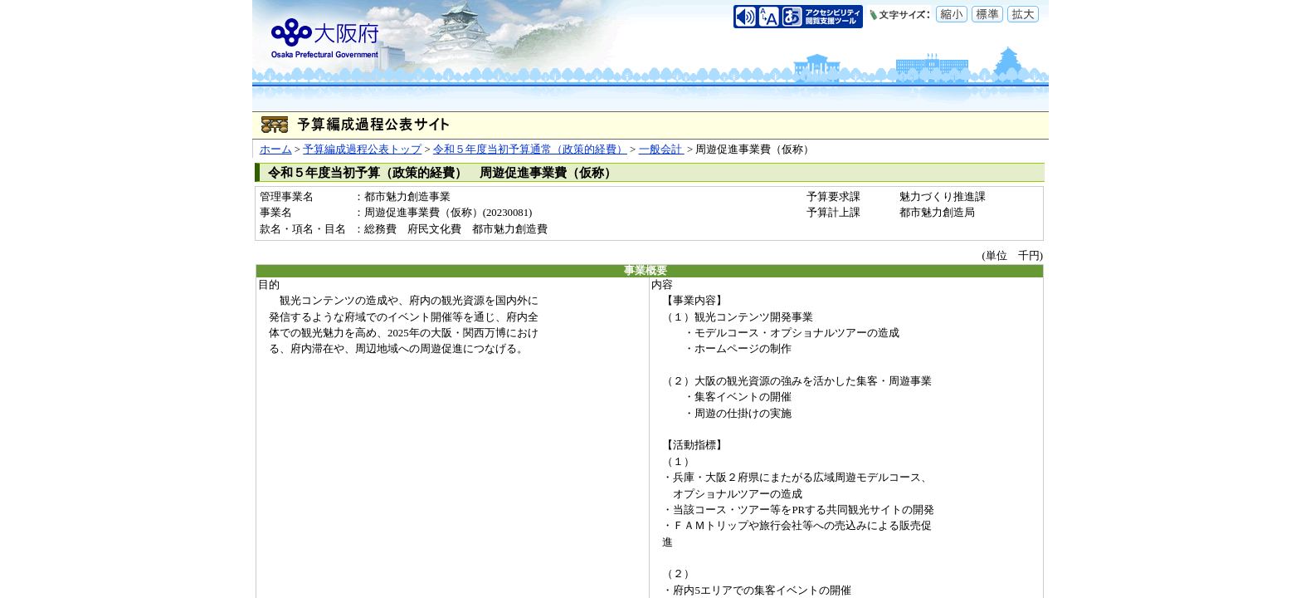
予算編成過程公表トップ (362, 149)
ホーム (276, 149)
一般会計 (662, 149)
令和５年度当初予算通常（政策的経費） (530, 149)
